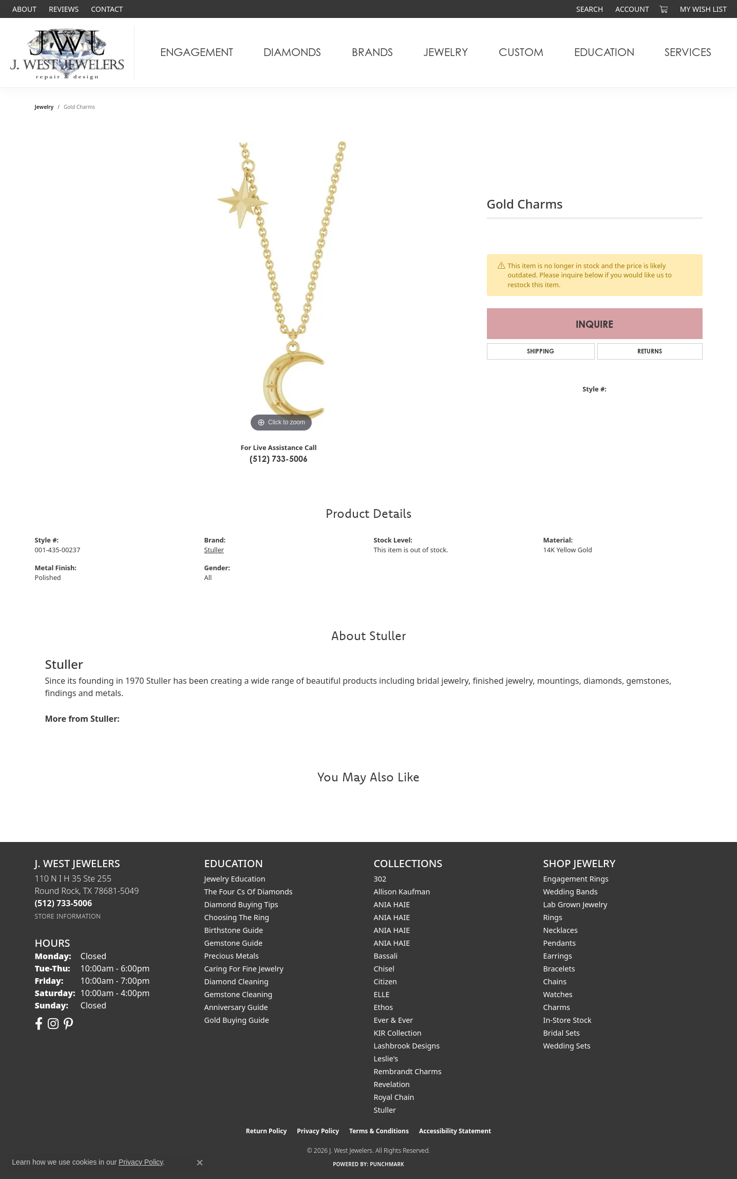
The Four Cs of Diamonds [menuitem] (248, 891)
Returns (649, 351)
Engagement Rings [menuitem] (576, 879)
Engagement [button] (196, 52)
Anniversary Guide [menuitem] (236, 1007)
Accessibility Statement (455, 1131)
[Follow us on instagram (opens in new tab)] (53, 1024)
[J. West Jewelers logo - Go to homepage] (70, 53)
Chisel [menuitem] (384, 969)
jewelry (44, 106)
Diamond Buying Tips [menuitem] (241, 904)
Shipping (540, 351)
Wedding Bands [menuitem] (570, 891)
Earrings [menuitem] (557, 956)
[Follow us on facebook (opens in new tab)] (39, 1024)
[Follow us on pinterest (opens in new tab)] (68, 1024)
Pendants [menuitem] (559, 943)
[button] (588, 9)
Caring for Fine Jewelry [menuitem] (244, 969)
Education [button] (604, 52)
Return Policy (266, 1131)
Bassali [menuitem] (386, 956)
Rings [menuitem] (552, 917)
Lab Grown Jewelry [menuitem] (575, 904)
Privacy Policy (318, 1131)
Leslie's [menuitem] (386, 1058)
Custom (521, 52)
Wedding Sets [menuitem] (567, 1046)
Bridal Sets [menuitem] (561, 1033)
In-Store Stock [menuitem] (567, 1020)
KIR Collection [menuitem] (398, 1033)
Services (688, 52)
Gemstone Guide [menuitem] (233, 943)
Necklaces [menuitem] (560, 930)
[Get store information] (68, 916)
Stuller (214, 549)
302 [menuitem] (380, 879)
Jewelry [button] (445, 52)
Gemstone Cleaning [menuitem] (238, 994)
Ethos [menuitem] (383, 1007)
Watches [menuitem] (558, 994)
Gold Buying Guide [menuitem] (236, 1020)
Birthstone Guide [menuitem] (233, 930)
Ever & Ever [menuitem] (393, 1020)
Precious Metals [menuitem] (231, 956)
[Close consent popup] (200, 1162)
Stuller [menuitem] (385, 1110)
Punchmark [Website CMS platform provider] (387, 1164)
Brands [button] (372, 52)
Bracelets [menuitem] (559, 969)
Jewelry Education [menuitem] (235, 879)
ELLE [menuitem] (382, 994)
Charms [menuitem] (556, 1007)
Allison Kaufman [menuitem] (402, 891)
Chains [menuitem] (555, 981)
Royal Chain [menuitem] (394, 1097)
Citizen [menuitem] (386, 981)
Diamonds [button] (292, 52)
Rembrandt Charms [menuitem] (408, 1071)
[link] (23, 9)
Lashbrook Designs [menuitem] (407, 1046)
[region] (281, 280)
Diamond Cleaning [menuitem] (236, 981)
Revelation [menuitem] (392, 1084)
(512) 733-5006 (279, 459)
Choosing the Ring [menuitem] (237, 917)
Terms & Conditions (379, 1131)
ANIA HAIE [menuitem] (392, 904)
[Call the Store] (63, 903)
